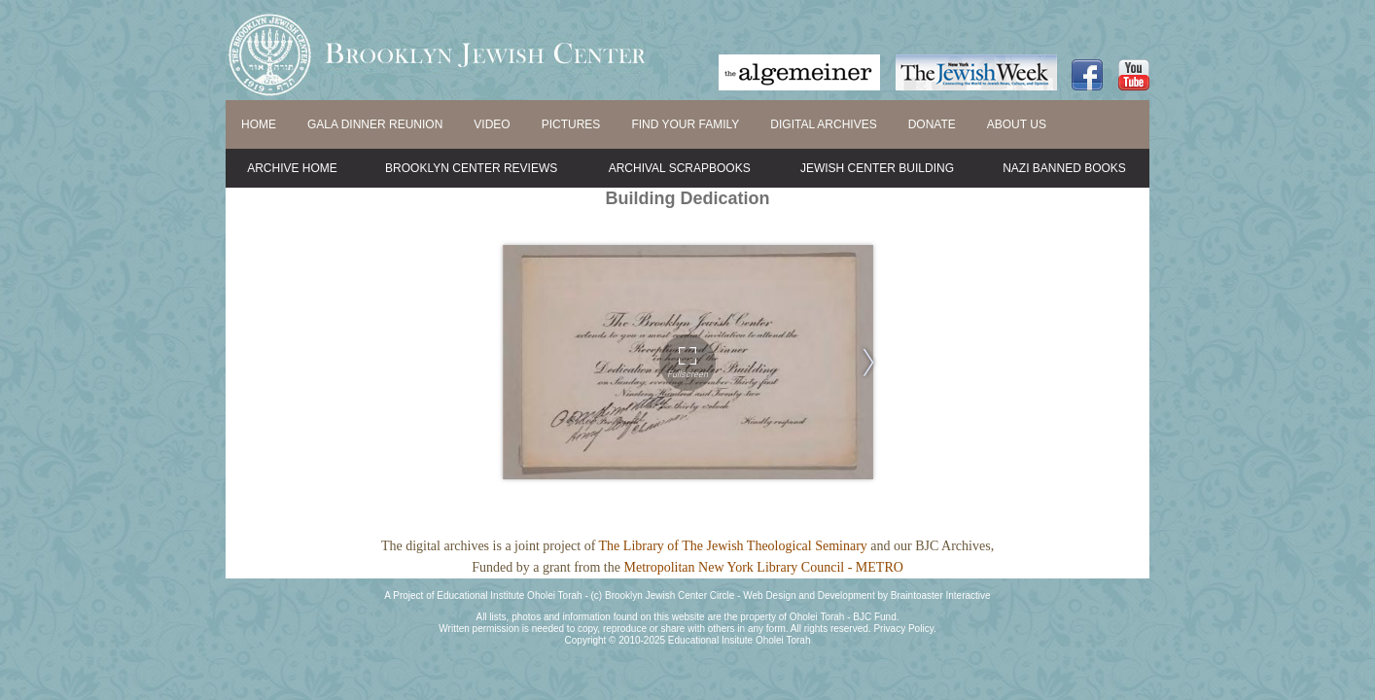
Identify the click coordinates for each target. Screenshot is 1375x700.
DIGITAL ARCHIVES (823, 124)
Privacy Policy (903, 628)
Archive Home (292, 168)
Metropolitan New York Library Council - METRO (762, 567)
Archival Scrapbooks (680, 168)
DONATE (932, 124)
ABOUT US (1016, 124)
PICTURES (571, 124)
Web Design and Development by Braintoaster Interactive (866, 595)
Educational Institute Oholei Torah (509, 595)
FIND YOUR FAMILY (685, 124)
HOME (258, 124)
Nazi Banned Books (1064, 168)
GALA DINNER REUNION (374, 124)
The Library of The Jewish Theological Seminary (733, 546)
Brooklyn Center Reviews (471, 168)
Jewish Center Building (877, 168)
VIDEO (492, 124)
